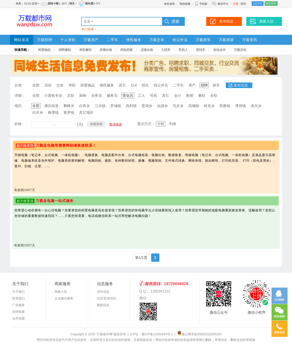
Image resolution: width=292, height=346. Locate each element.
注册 (235, 3)
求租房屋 (126, 49)
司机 (153, 95)
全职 (213, 95)
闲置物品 (44, 49)
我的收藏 (184, 3)
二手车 (112, 40)
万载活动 (240, 49)
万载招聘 (44, 40)
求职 (72, 85)
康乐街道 (51, 106)
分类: (18, 85)
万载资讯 (249, 40)
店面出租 (147, 49)
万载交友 (157, 40)
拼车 (216, 85)
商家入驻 (61, 291)
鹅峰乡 (69, 106)
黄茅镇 (69, 112)
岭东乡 (209, 106)
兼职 (201, 95)
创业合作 (219, 49)
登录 (243, 3)
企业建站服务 (64, 298)
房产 (192, 85)
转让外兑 (180, 40)
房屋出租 (106, 49)
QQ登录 (257, 3)
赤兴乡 (256, 106)
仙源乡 (162, 106)
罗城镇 (115, 106)
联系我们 (18, 298)
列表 (172, 124)
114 (134, 85)
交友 (60, 85)
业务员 (96, 95)
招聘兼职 (65, 49)
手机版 (201, 3)
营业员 (127, 95)
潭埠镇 (240, 106)
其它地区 (86, 112)
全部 (35, 85)
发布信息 (241, 85)
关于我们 (18, 291)
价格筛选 (96, 124)
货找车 (200, 49)
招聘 (204, 85)
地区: (18, 106)
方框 (160, 124)
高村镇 (131, 106)
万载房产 (91, 40)
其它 (122, 85)
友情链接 (18, 311)
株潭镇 (53, 112)
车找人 (183, 49)
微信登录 (271, 3)
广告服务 (18, 305)
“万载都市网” (104, 334)
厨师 (82, 95)
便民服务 (133, 40)
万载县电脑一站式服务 (55, 201)
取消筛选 (115, 124)
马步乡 (178, 106)
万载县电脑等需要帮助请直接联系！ (66, 145)
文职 (70, 95)
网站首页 (21, 40)
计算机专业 (53, 95)
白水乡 (37, 112)
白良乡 (84, 106)
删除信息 (103, 305)
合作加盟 (18, 318)
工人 (141, 95)
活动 (47, 85)
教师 (189, 95)
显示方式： (146, 124)
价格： (19, 124)
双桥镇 (225, 106)
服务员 (112, 95)
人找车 (166, 49)
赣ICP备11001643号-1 (157, 334)
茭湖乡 (147, 106)
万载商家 (226, 40)
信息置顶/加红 (107, 298)
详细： (19, 95)
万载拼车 (203, 40)
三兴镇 (100, 106)
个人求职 (68, 40)
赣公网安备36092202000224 (199, 334)
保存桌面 (169, 3)
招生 (145, 85)
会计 (177, 95)
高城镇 (193, 106)
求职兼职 (85, 49)
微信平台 (223, 3)
